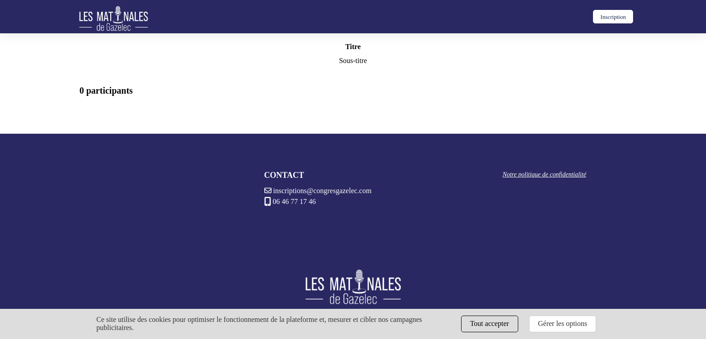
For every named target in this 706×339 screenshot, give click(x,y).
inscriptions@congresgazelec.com (318, 190)
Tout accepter (489, 323)
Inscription (613, 17)
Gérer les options (562, 323)
